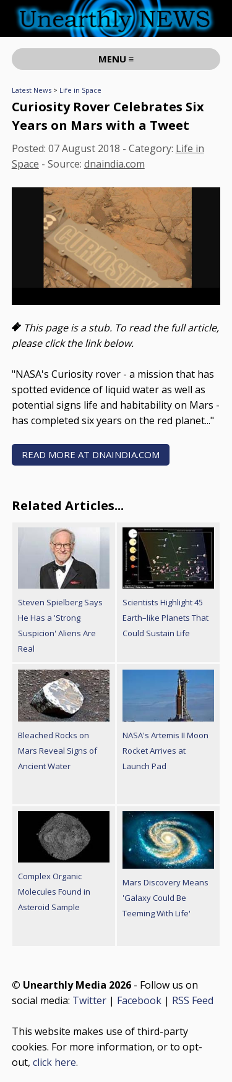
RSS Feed (192, 1000)
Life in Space (80, 90)
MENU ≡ (116, 59)
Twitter (89, 1000)
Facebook (139, 1000)
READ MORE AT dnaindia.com (91, 454)
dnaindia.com (114, 164)
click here (54, 1062)
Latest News (31, 90)
